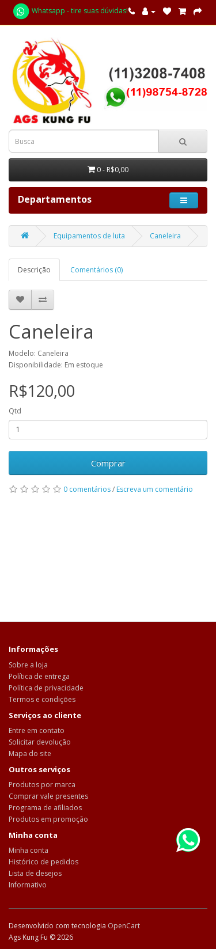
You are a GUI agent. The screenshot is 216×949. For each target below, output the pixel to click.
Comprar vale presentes (48, 796)
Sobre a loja (28, 665)
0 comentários (87, 489)
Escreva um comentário (154, 489)
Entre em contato (37, 730)
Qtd (15, 411)
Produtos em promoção (48, 819)
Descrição (34, 270)
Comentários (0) (96, 270)
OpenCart (124, 926)
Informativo (28, 885)
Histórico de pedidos (43, 862)
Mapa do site (30, 753)
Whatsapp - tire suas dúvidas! (70, 11)
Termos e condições (42, 699)
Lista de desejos (35, 873)
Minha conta (28, 850)
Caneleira (165, 236)
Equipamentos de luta (89, 236)
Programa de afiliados (45, 808)
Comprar (108, 463)
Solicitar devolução (40, 742)
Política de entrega (39, 676)
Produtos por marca (42, 784)
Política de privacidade (46, 688)
